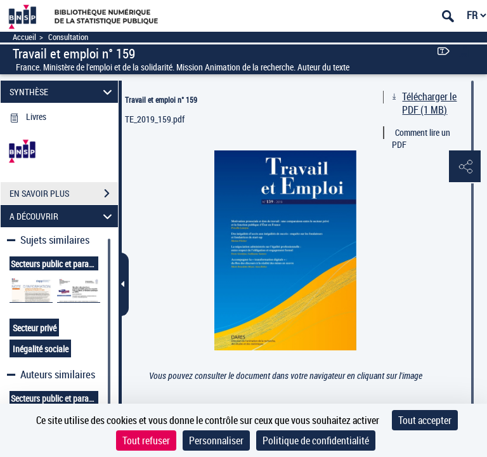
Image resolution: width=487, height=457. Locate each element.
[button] (465, 166)
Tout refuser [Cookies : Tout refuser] (146, 440)
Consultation (68, 37)
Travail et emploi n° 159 (161, 100)
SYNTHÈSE (63, 92)
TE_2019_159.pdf (155, 119)
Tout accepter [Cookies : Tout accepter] (424, 420)
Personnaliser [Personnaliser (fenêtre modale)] (216, 440)
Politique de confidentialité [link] (316, 440)
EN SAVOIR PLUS (64, 193)
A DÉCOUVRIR (63, 216)
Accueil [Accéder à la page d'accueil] (24, 37)
